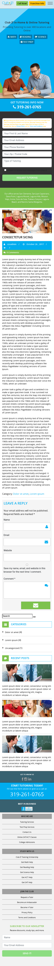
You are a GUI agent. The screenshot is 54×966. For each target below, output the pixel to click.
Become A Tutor (27, 907)
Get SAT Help (27, 882)
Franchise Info (37, 3)
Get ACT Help (27, 877)
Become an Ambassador (27, 902)
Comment (9, 578)
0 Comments (11, 252)
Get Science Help (27, 872)
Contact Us (27, 832)
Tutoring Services (27, 822)
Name (7, 519)
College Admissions (27, 842)
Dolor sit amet (21, 493)
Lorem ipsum (37, 493)
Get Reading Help (27, 867)
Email (6, 535)
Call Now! (22, 3)
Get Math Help (27, 862)
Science (40, 36)
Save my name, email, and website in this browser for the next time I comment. (24, 570)
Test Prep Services (27, 827)
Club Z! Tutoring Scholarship (27, 857)
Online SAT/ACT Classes (27, 837)
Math (12, 36)
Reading (25, 36)
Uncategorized (12, 648)
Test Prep (27, 41)
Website (8, 550)
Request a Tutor (27, 897)
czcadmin (10, 244)
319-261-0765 (27, 107)
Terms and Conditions (36, 126)
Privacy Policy (21, 126)
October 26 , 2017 (33, 244)
